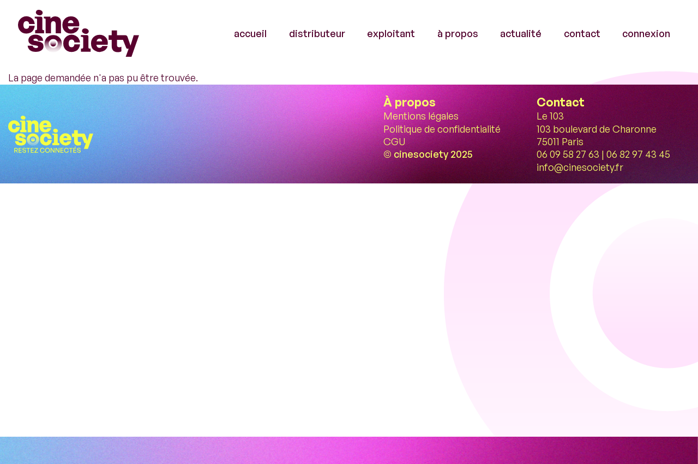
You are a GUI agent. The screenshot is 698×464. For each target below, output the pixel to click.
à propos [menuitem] (457, 33)
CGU (394, 141)
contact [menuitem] (582, 33)
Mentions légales (421, 116)
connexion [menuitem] (646, 33)
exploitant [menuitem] (391, 33)
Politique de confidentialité (442, 129)
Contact (561, 101)
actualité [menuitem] (520, 33)
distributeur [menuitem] (317, 33)
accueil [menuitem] (250, 33)
